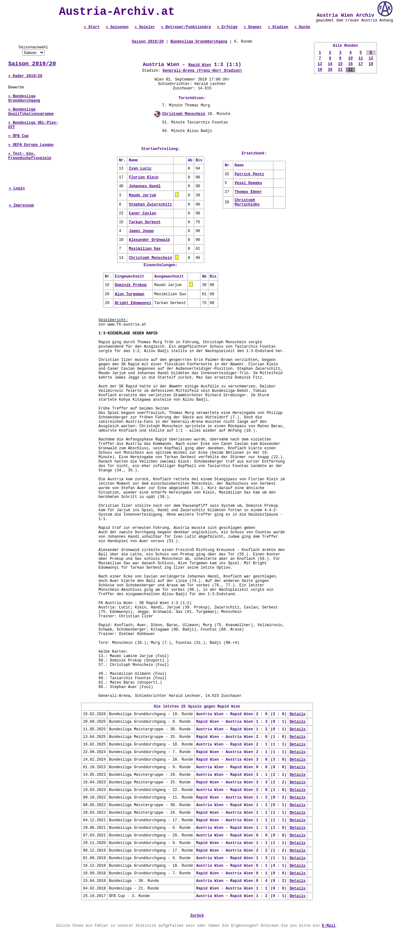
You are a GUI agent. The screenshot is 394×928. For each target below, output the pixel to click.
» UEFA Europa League (31, 145)
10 (350, 58)
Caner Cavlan (142, 213)
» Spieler (144, 27)
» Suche (302, 27)
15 (340, 64)
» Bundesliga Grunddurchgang (24, 98)
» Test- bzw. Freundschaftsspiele (29, 156)
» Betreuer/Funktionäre (186, 27)
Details (297, 714)
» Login (17, 188)
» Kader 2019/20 (25, 76)
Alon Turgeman (129, 294)
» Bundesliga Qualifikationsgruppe (31, 111)
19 (320, 70)
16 (350, 64)
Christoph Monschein (183, 114)
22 (350, 70)
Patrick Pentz (249, 174)
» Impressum (21, 205)
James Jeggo (141, 231)
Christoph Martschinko (247, 202)
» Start (92, 27)
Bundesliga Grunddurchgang (198, 41)
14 (330, 64)
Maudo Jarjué (142, 195)
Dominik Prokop (131, 285)
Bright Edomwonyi (133, 303)
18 (370, 64)
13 (320, 64)
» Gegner (253, 27)
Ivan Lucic (140, 168)
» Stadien (278, 27)
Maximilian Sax (145, 249)
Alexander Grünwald (149, 240)
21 (340, 70)
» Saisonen (117, 27)
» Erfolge (227, 27)
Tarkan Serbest (145, 222)
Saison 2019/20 (32, 64)
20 (330, 70)
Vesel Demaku (248, 183)
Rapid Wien (199, 65)
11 (360, 58)
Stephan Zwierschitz (150, 204)
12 (370, 58)
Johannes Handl (145, 186)
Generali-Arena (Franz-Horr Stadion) (202, 71)
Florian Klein (143, 177)
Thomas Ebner (248, 192)
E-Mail (329, 926)
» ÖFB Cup (18, 136)
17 (360, 64)
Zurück (197, 915)
